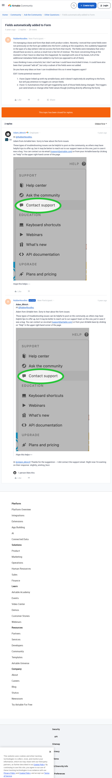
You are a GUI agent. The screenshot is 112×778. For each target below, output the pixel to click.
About (15, 674)
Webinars (16, 622)
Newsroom (17, 698)
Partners (16, 633)
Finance (16, 580)
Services (16, 639)
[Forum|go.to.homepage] (20, 5)
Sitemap (56, 744)
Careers (15, 680)
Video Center (18, 604)
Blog (14, 686)
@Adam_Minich (23, 462)
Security (56, 729)
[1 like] (24, 472)
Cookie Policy (39, 769)
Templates (17, 657)
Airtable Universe (20, 663)
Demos (15, 610)
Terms (56, 758)
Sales (14, 574)
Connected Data (20, 539)
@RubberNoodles (24, 136)
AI (13, 533)
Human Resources (21, 568)
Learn (15, 586)
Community (15, 14)
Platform (16, 503)
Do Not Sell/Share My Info (56, 766)
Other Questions (51, 14)
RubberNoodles (20, 38)
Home (5, 14)
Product (16, 550)
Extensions (17, 521)
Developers (17, 645)
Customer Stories (21, 616)
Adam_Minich (19, 132)
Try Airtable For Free (22, 704)
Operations (17, 562)
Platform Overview (21, 509)
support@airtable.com (61, 151)
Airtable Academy (21, 592)
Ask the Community (33, 14)
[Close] (50, 756)
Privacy (56, 751)
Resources (17, 627)
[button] (3, 6)
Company (17, 669)
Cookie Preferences (56, 773)
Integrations (18, 515)
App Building (18, 527)
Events (15, 598)
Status (15, 692)
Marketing (17, 556)
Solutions (17, 544)
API (56, 736)
